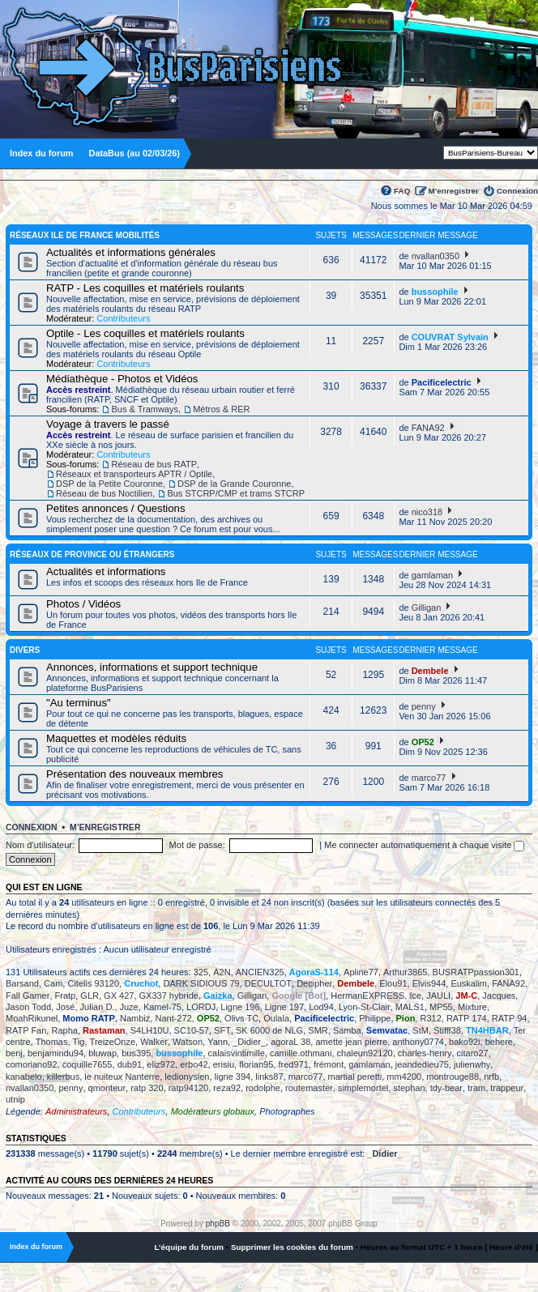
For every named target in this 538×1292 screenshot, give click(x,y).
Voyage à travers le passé (107, 424)
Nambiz (135, 1018)
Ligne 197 (284, 1007)
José (65, 1007)
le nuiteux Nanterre (122, 1076)
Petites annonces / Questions (116, 508)
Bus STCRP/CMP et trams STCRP (236, 493)
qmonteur (107, 1088)
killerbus (63, 1076)
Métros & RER (221, 409)
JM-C (466, 995)
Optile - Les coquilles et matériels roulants (145, 333)
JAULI (438, 995)
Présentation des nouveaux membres (134, 774)
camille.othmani (300, 1053)
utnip (15, 1099)
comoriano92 (32, 1064)
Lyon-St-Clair (365, 1007)
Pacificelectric (442, 382)
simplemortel (363, 1088)
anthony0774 (418, 1042)
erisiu (223, 1064)
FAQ (402, 190)
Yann (217, 1042)
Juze (129, 1007)
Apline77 (361, 972)
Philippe (375, 1018)
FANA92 (428, 428)
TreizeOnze (112, 1042)
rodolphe (263, 1088)
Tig (79, 1042)
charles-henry (425, 1053)
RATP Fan (26, 1030)
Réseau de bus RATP (154, 464)
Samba (347, 1030)
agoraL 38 (290, 1042)
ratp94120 (189, 1088)
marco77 (429, 777)
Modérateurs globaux (212, 1111)
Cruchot (141, 983)
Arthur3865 (405, 972)
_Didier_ (249, 1042)
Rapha (64, 1030)
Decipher (314, 983)
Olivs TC (241, 1018)
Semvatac (387, 1030)
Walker (154, 1042)
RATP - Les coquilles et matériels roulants (145, 288)
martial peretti (355, 1076)
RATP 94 (509, 1018)
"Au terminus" (78, 703)
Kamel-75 (162, 1007)
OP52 (423, 742)
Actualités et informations (105, 571)
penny (424, 706)
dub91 (130, 1064)
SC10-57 (191, 1030)
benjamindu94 (55, 1053)
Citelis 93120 (93, 983)
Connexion (517, 190)
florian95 (256, 1064)
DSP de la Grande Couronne (234, 483)
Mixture (472, 1007)
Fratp (65, 995)
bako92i (464, 1042)
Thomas (52, 1042)
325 (201, 972)
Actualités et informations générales (131, 252)
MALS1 (410, 1007)
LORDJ (201, 1007)
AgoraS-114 (314, 972)
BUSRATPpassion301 (476, 972)
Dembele (430, 671)
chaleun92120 (365, 1053)
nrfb (491, 1076)
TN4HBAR (487, 1030)
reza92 (227, 1088)
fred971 (293, 1064)
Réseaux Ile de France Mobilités (85, 235)
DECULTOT (268, 983)
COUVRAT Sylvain (450, 337)
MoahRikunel (32, 1018)
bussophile (435, 291)
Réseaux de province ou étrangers (92, 554)
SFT (222, 1030)
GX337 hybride (169, 995)
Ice (415, 995)
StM (420, 1030)
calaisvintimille (236, 1053)
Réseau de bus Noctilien (104, 493)
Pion (406, 1018)
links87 (269, 1076)
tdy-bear (446, 1088)
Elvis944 (429, 983)
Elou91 (393, 983)
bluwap (102, 1053)
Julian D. (97, 1007)
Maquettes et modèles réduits (116, 738)
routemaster (309, 1088)
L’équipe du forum (189, 1247)
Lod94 (321, 1007)
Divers (25, 650)
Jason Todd (28, 1007)
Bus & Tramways (144, 409)
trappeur (506, 1088)
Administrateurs (76, 1111)
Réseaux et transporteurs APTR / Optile (134, 474)
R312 (430, 1018)
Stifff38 (447, 1030)
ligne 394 (233, 1076)
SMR (317, 1030)
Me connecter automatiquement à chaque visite (424, 845)
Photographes (287, 1111)
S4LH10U (149, 1030)
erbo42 (193, 1064)
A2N (221, 972)
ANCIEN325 (260, 972)
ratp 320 (146, 1088)
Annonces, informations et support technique (152, 667)
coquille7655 (87, 1064)
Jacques (498, 995)
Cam (53, 983)
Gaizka (217, 995)
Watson (188, 1042)
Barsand (22, 983)
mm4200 (403, 1076)
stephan (409, 1088)
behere (499, 1042)
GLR (89, 995)
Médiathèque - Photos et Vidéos (122, 379)
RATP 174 (466, 1018)
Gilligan (427, 607)
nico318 (427, 512)
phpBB (218, 1223)
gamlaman (432, 575)
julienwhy (472, 1064)
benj (14, 1053)
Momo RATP (88, 1018)
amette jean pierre (351, 1042)
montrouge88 (452, 1076)
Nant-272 (173, 1018)
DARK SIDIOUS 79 (201, 983)
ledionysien (186, 1076)
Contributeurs (123, 318)
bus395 (136, 1053)
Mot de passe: (197, 845)
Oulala (276, 1018)
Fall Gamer (27, 995)
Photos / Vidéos (83, 604)
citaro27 (473, 1053)
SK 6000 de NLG (269, 1030)
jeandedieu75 (422, 1064)
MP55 (441, 1007)
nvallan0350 (435, 256)
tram (476, 1088)
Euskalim (468, 983)
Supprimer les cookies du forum (292, 1247)
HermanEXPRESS (367, 995)
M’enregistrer (453, 190)
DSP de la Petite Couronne (109, 483)
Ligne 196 (239, 1007)
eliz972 (161, 1064)
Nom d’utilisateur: (40, 845)
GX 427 (119, 995)
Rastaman (104, 1030)
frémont (329, 1064)
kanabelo (24, 1076)
